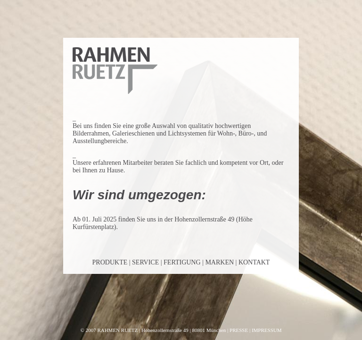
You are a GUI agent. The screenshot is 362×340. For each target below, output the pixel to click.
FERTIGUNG (182, 262)
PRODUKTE (110, 262)
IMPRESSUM (267, 330)
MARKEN (219, 262)
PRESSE (239, 330)
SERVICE (145, 262)
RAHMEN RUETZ (117, 330)
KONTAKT (254, 262)
